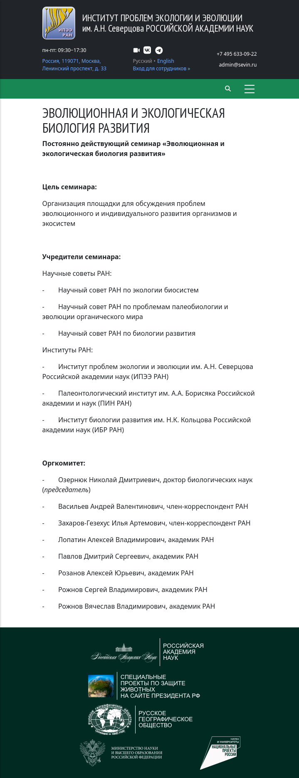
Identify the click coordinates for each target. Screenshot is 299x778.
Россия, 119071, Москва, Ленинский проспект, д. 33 (74, 64)
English (165, 60)
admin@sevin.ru (238, 64)
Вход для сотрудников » (161, 68)
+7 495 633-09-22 (237, 53)
